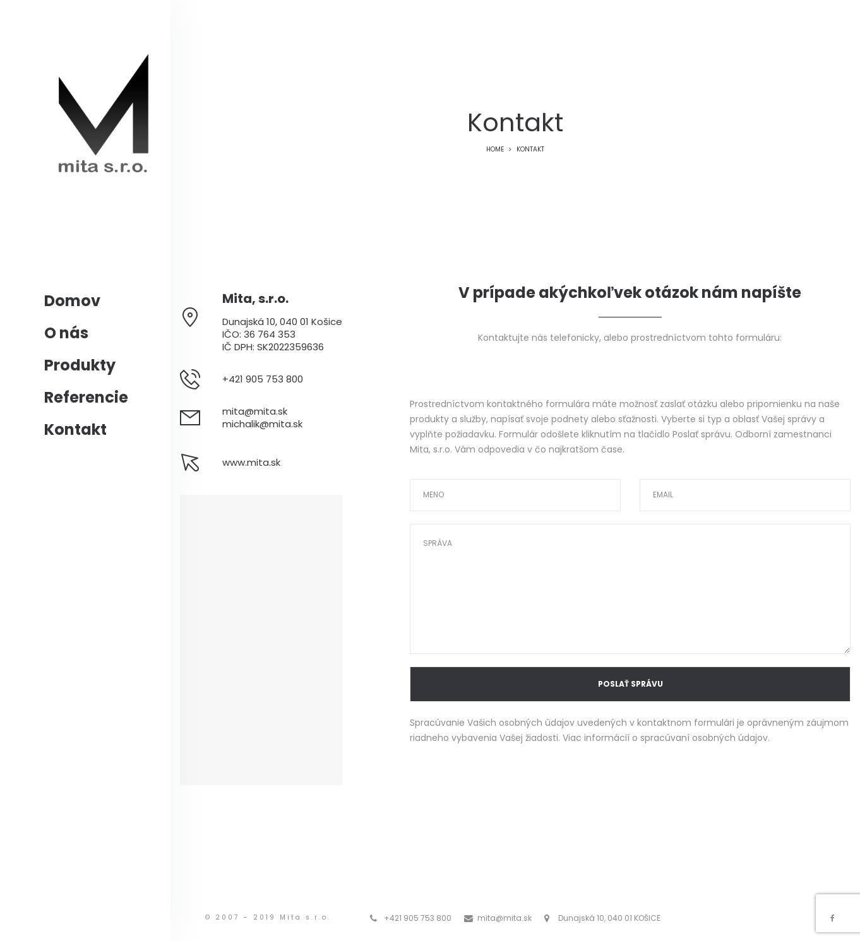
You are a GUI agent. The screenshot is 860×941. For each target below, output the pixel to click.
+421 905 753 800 (417, 918)
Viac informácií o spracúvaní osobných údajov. (666, 737)
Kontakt (75, 429)
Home (495, 149)
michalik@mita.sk (262, 423)
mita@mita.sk (254, 411)
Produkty (80, 365)
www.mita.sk (251, 462)
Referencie (86, 397)
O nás (66, 333)
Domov (72, 300)
